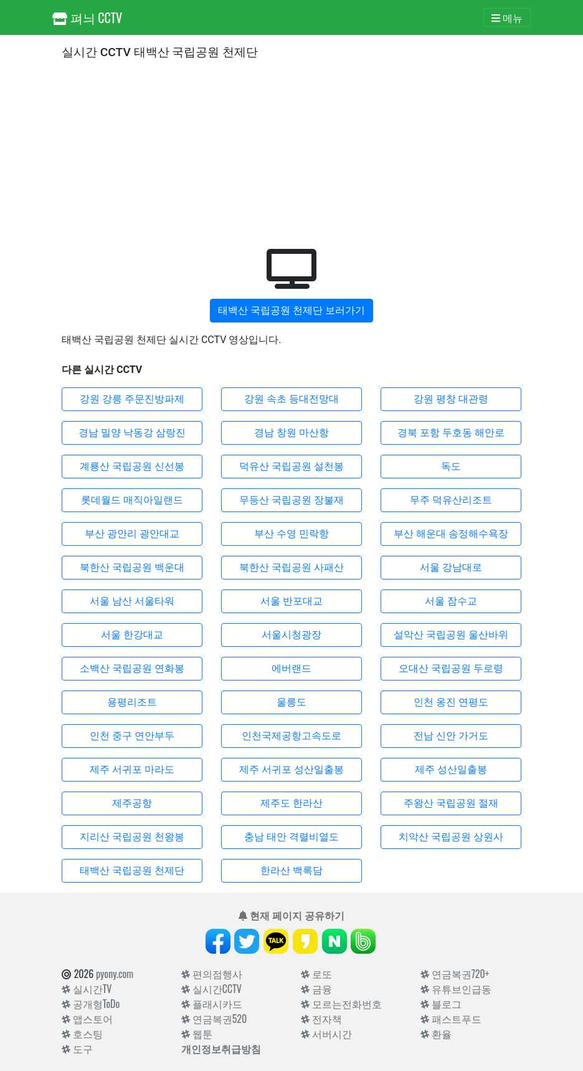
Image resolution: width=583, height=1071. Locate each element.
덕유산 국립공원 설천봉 (291, 466)
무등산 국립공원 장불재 (291, 500)
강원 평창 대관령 (451, 399)
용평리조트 (132, 702)
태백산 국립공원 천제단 (132, 870)
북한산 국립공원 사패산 (291, 567)
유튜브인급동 (455, 988)
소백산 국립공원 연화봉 (132, 668)
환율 (436, 1033)
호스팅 (82, 1033)
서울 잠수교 (451, 601)
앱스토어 (87, 1018)
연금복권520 (214, 1018)
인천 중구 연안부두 (132, 736)
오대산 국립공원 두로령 (451, 668)
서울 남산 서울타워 (132, 601)
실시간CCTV (211, 988)
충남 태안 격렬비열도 (291, 837)
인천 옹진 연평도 (451, 702)
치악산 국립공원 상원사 (451, 837)
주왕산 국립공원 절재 (451, 803)
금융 (316, 988)
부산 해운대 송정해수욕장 (451, 534)
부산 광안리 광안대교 (132, 534)
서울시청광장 (291, 635)
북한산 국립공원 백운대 (132, 567)
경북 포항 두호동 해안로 (451, 433)
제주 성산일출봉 (451, 769)
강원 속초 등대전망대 (291, 399)
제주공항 (132, 803)
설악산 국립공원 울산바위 (451, 635)
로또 (316, 973)
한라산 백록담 (291, 870)
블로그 (441, 1003)
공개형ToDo (91, 1003)
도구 (77, 1048)
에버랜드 (291, 668)
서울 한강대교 (132, 635)
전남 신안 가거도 (451, 736)
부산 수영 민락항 (291, 534)
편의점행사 (211, 973)
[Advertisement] (291, 151)
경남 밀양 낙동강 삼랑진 (132, 433)
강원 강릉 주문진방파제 (132, 399)
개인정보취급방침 (221, 1048)
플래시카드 (211, 1003)
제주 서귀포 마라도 (132, 769)
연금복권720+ (454, 973)
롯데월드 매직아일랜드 (132, 500)
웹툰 (196, 1033)
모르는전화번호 (341, 1003)
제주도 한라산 (291, 803)
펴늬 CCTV (87, 17)
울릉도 (291, 702)
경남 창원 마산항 (291, 433)
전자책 (321, 1018)
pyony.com (114, 973)
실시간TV (86, 988)
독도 (451, 466)
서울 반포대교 (291, 601)
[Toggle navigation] (507, 17)
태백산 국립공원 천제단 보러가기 (291, 310)
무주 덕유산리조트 (451, 500)
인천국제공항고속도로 (291, 736)
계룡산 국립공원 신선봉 (132, 466)
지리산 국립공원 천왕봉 (132, 837)
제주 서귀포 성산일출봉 (291, 769)
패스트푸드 (450, 1018)
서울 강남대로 (451, 567)
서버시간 (326, 1033)
